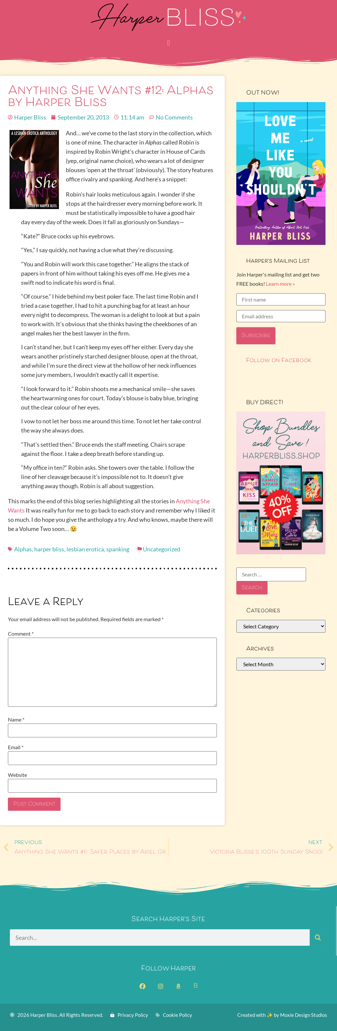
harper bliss (49, 549)
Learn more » (280, 283)
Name (16, 719)
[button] (168, 43)
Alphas (23, 549)
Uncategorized (161, 549)
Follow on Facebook (279, 361)
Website (17, 775)
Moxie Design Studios (303, 1015)
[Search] (318, 937)
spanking (117, 549)
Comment (21, 633)
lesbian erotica (85, 549)
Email (15, 747)
